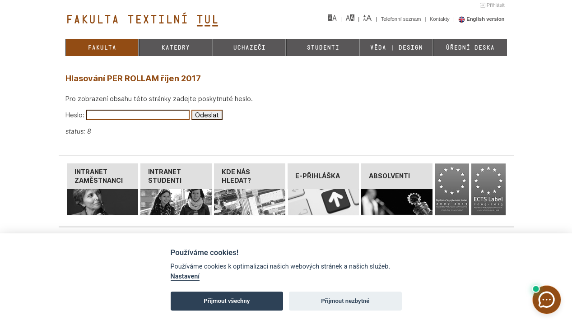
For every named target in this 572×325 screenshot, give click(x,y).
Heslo (74, 115)
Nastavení (185, 276)
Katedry (175, 47)
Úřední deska (470, 47)
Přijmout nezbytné (345, 300)
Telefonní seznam (402, 19)
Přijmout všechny (227, 300)
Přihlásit (496, 5)
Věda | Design (396, 47)
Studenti (323, 47)
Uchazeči (249, 47)
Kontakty (440, 19)
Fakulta (102, 47)
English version (481, 19)
